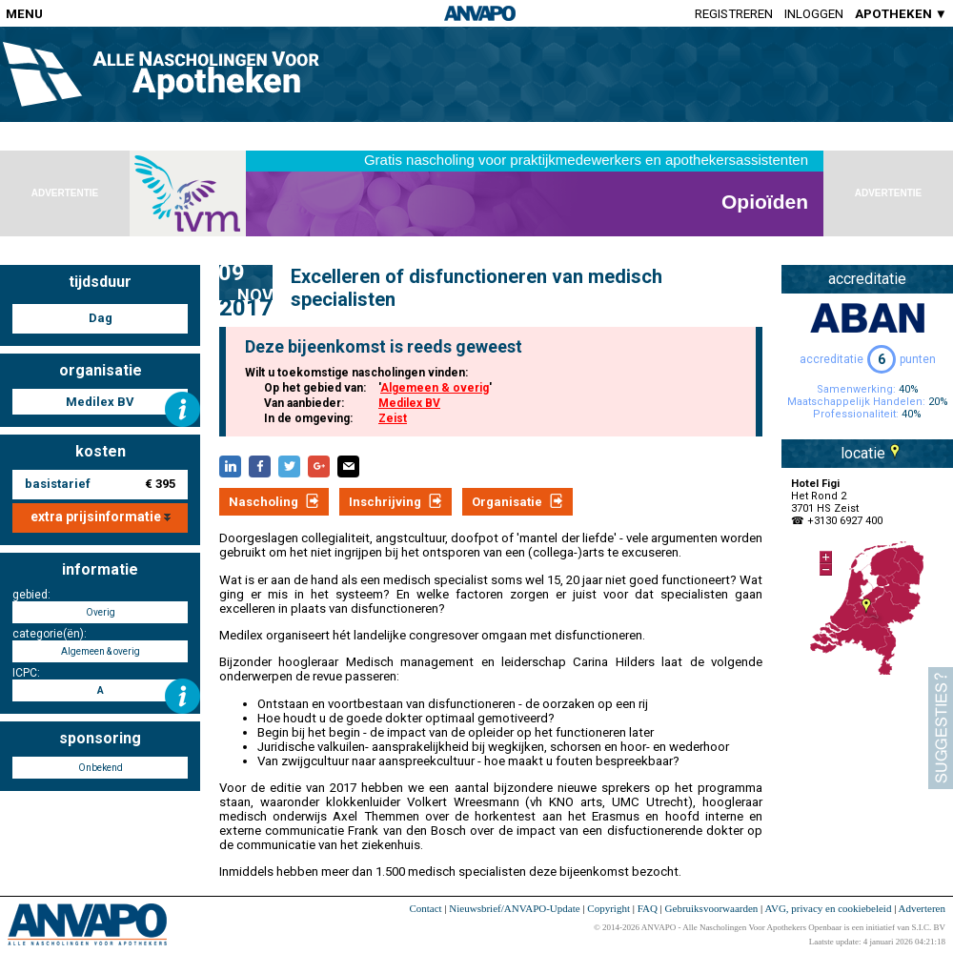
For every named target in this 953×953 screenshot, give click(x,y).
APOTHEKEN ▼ (901, 14)
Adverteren (922, 908)
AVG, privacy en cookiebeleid (827, 908)
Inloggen (813, 14)
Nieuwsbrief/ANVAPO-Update (514, 908)
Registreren (734, 14)
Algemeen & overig (434, 388)
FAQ (648, 908)
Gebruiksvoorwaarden (712, 908)
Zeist (392, 418)
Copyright (608, 908)
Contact (425, 908)
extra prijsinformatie (100, 516)
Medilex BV (409, 403)
